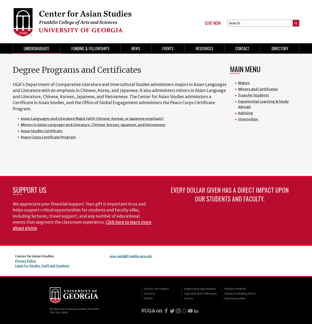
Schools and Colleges (156, 288)
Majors (244, 83)
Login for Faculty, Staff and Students (42, 266)
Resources (204, 48)
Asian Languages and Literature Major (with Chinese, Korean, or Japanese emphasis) (92, 118)
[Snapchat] (184, 310)
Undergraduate (36, 48)
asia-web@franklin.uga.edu (131, 256)
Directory (280, 48)
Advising (245, 113)
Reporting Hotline (235, 298)
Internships (248, 119)
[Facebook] (166, 310)
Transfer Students (253, 95)
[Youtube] (190, 310)
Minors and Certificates (258, 89)
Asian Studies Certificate (42, 131)
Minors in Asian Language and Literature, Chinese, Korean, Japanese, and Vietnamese (93, 124)
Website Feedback (235, 288)
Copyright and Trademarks (200, 293)
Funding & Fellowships (90, 48)
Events (168, 48)
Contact (242, 48)
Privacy (188, 298)
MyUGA (148, 298)
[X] (172, 310)
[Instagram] (178, 310)
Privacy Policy (25, 261)
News (136, 48)
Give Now (213, 23)
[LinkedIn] (196, 310)
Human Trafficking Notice (240, 293)
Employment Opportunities (200, 288)
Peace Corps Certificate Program (48, 137)
